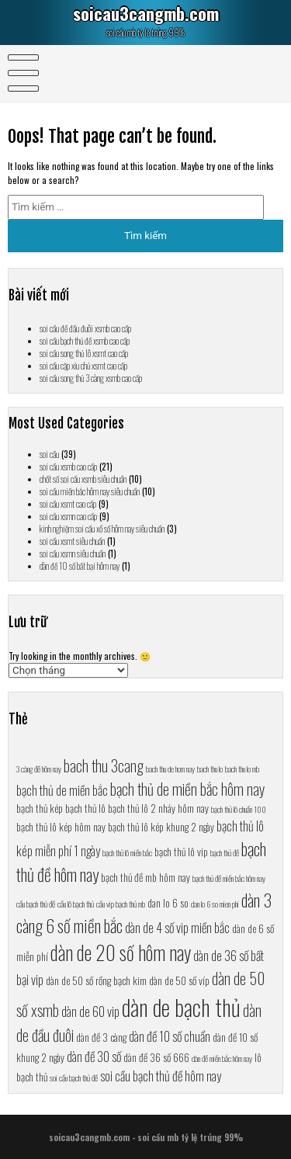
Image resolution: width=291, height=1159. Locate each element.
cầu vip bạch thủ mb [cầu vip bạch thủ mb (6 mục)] (120, 903)
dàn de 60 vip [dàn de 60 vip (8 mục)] (90, 1011)
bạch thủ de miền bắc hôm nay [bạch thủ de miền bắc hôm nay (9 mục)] (187, 788)
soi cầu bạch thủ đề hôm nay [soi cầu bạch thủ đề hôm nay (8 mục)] (160, 1075)
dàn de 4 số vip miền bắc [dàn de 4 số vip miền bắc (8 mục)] (177, 927)
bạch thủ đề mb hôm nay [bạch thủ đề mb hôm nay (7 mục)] (145, 877)
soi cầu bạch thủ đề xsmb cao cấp (85, 341)
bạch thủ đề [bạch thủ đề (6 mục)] (224, 852)
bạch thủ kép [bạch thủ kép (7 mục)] (39, 808)
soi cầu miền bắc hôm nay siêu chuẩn (90, 491)
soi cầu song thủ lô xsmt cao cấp (84, 353)
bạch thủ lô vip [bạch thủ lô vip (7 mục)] (181, 851)
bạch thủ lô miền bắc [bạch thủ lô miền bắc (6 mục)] (127, 852)
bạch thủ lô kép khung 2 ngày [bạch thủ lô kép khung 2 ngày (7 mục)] (161, 827)
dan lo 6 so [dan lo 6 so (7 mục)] (168, 903)
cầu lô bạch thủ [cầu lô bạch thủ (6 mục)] (75, 903)
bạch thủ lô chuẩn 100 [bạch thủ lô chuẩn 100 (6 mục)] (238, 809)
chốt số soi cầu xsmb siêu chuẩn (83, 479)
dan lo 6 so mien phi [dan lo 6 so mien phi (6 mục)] (215, 903)
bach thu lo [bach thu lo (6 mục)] (210, 768)
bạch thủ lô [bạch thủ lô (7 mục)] (85, 808)
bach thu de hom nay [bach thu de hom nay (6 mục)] (170, 768)
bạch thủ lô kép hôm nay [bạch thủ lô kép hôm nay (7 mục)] (61, 827)
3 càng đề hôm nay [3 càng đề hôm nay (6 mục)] (38, 768)
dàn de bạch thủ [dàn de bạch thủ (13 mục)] (181, 1006)
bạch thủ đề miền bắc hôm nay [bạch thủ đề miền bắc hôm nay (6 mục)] (228, 878)
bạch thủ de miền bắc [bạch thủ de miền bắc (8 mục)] (62, 790)
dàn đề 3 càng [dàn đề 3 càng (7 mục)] (101, 1037)
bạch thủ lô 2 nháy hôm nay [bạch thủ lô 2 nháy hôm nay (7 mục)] (158, 808)
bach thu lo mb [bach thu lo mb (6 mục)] (242, 768)
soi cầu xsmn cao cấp (68, 516)
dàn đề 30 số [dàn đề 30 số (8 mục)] (94, 1056)
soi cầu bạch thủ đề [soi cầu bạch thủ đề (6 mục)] (74, 1077)
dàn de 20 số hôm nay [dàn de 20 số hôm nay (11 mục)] (120, 952)
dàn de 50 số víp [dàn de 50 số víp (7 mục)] (179, 980)
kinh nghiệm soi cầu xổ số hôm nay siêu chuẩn (102, 528)
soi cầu (49, 454)
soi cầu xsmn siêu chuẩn (73, 553)
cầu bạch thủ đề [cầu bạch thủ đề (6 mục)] (35, 903)
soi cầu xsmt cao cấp (68, 504)
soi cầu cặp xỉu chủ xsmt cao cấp (83, 365)
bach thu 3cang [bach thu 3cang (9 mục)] (104, 765)
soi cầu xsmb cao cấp (68, 466)
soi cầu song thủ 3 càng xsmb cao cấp (91, 378)
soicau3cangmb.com (146, 13)
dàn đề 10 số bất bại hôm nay (80, 566)
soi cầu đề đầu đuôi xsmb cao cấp (85, 328)
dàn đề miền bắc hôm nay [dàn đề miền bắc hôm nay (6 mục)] (222, 1058)
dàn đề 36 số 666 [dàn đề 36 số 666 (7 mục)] (156, 1057)
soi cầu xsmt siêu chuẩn (72, 541)
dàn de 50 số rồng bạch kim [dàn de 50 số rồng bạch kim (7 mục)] (96, 980)
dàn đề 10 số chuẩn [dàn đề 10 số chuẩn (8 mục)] (169, 1036)
